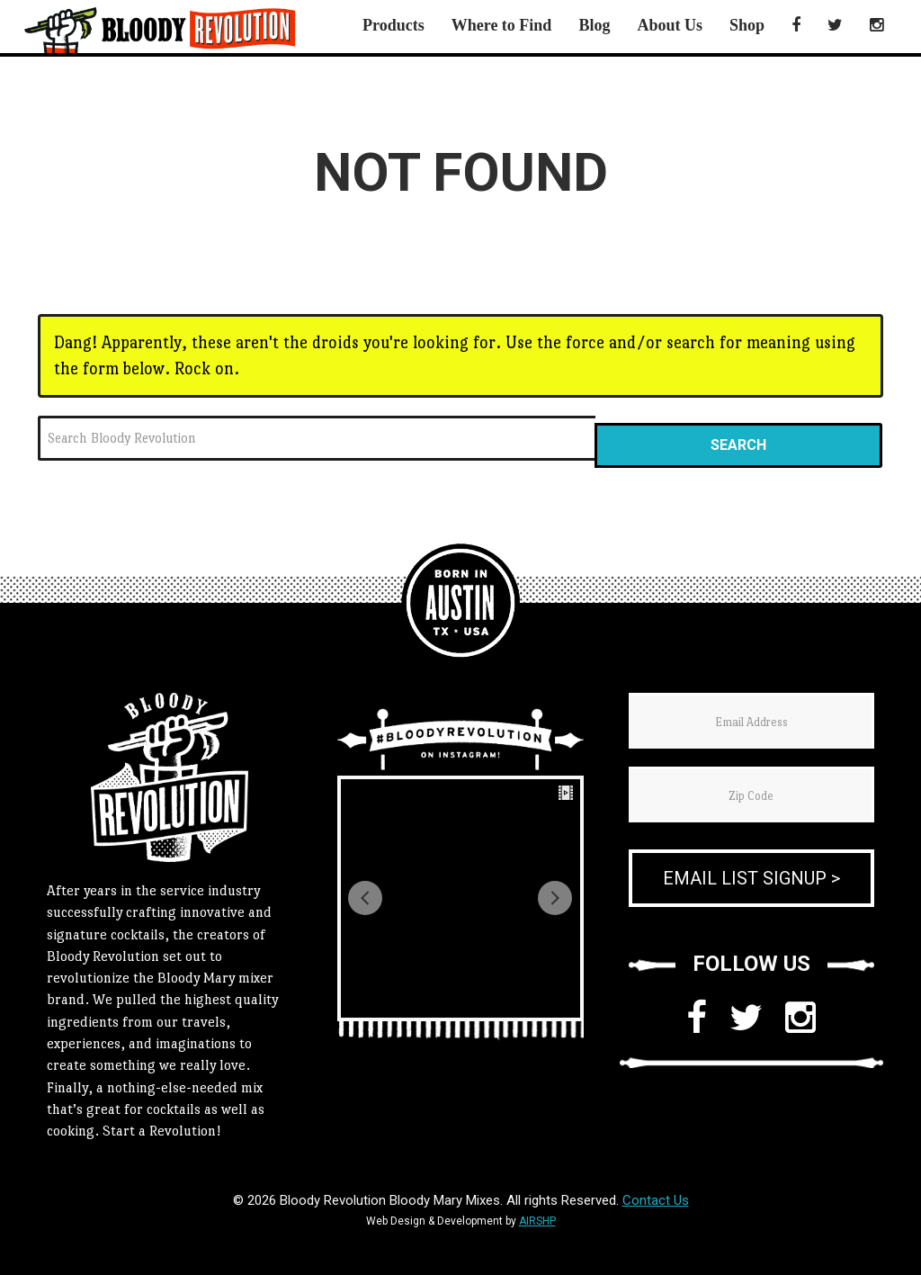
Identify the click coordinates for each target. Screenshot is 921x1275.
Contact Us (655, 1200)
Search (738, 444)
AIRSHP (537, 1221)
